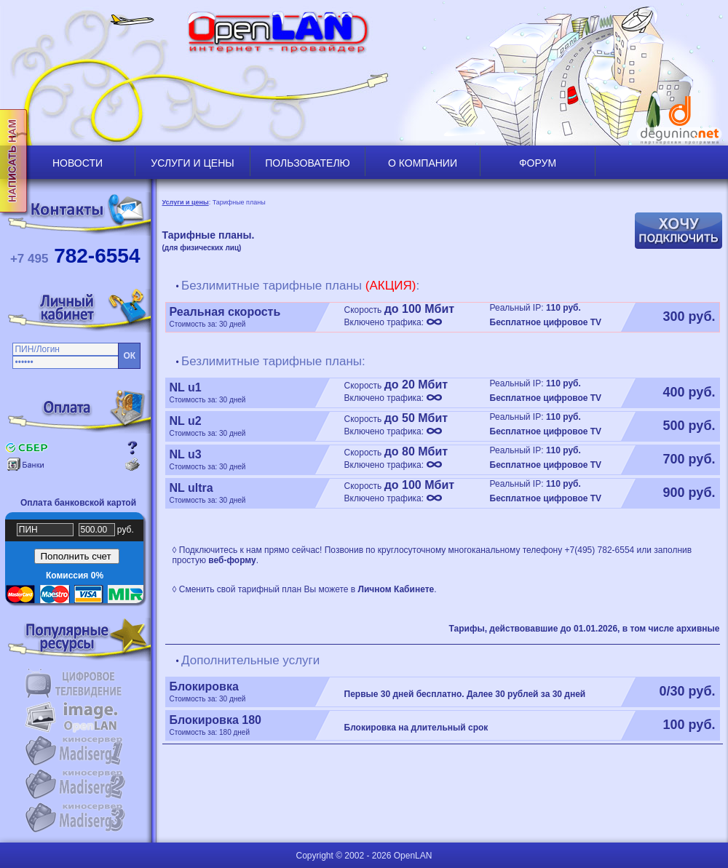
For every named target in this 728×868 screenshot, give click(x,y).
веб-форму (232, 560)
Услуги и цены (185, 202)
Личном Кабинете (396, 589)
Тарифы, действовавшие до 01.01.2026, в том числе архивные (583, 629)
